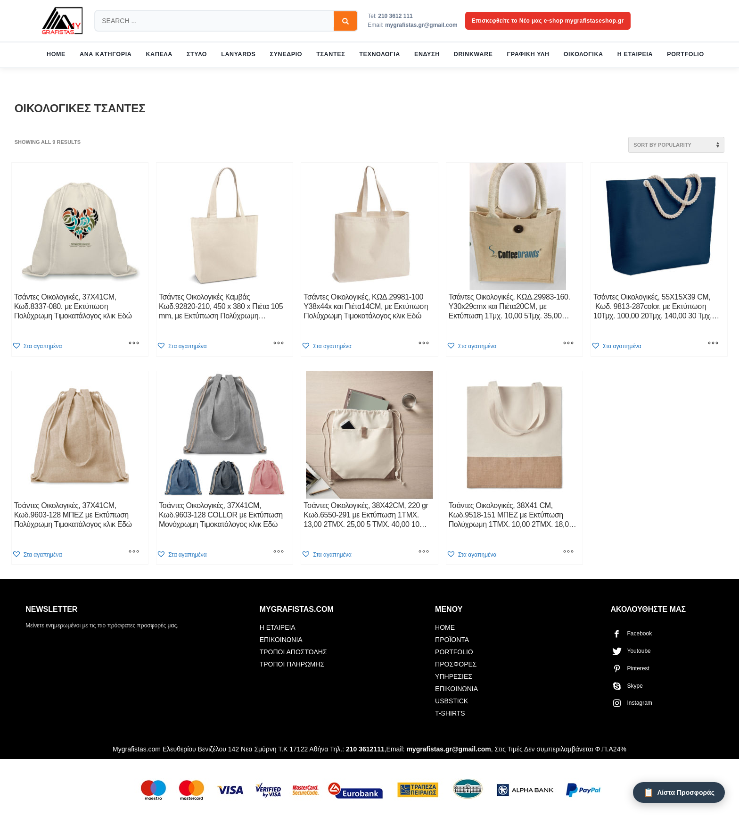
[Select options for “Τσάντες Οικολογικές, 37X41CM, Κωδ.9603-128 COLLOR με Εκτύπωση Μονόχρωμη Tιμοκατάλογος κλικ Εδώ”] (278, 552)
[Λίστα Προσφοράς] (679, 792)
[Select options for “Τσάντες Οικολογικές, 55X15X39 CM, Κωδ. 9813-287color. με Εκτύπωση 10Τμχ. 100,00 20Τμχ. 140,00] (713, 344)
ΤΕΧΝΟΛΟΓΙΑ (379, 54)
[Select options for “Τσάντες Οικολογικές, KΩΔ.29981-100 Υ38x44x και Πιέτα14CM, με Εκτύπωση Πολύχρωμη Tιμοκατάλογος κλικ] (423, 344)
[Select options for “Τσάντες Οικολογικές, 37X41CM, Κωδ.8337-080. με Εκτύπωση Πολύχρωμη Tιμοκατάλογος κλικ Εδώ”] (133, 344)
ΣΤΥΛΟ (197, 54)
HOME (56, 54)
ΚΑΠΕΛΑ (159, 54)
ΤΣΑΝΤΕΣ (330, 54)
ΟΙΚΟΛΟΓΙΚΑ (583, 54)
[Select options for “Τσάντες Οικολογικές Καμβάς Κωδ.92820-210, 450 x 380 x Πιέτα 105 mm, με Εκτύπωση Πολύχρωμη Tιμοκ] (278, 344)
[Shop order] (676, 145)
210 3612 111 (395, 16)
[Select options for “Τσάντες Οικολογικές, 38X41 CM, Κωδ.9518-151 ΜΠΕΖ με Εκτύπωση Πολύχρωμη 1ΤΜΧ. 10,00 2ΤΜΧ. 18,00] (568, 552)
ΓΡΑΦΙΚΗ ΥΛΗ (528, 54)
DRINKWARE (473, 54)
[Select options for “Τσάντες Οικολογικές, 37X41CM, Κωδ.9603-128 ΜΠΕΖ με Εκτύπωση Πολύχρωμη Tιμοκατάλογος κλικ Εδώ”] (133, 552)
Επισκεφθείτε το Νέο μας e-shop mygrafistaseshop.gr (548, 20)
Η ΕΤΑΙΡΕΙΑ (635, 54)
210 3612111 (365, 749)
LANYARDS (238, 54)
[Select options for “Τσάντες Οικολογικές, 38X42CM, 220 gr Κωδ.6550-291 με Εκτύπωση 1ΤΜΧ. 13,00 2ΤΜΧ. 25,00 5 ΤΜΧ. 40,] (423, 552)
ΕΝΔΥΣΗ (427, 54)
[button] (37, 346)
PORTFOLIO (685, 54)
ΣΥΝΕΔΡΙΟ (286, 54)
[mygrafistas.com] (62, 21)
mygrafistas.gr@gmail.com (421, 25)
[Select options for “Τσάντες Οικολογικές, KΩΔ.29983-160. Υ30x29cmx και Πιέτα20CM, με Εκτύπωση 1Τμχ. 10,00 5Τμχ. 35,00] (568, 344)
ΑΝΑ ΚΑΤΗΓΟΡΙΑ (105, 54)
